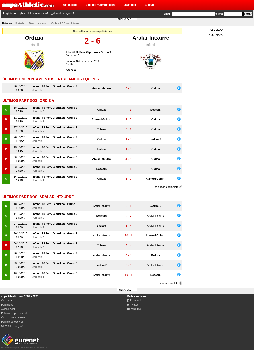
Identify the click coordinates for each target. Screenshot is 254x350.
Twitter (132, 304)
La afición (129, 4)
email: (168, 13)
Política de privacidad (14, 313)
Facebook (134, 300)
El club (149, 4)
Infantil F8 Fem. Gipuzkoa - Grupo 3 (88, 52)
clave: (219, 13)
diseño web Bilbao (24, 346)
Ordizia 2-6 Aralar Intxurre (65, 23)
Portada (19, 23)
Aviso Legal (8, 309)
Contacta (6, 300)
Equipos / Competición (100, 4)
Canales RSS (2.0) (12, 326)
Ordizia (34, 38)
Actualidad (70, 4)
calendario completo (166, 187)
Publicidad (7, 304)
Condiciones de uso (13, 317)
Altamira (71, 70)
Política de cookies (12, 321)
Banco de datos (37, 23)
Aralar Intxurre (150, 38)
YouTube (134, 309)
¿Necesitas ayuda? (62, 13)
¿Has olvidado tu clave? (34, 13)
